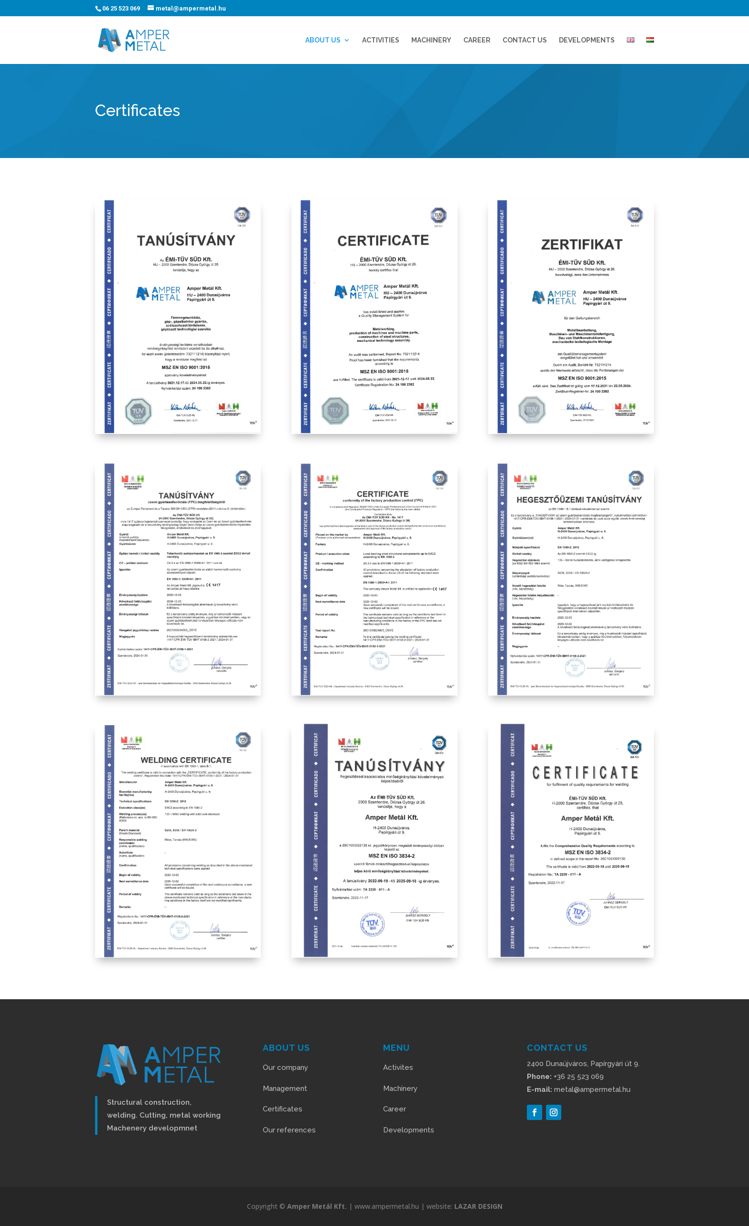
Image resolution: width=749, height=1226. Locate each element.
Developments (408, 1130)
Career (394, 1109)
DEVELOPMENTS (587, 40)
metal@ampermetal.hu (579, 1089)
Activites (398, 1067)
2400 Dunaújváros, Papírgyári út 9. (583, 1063)
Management (285, 1088)
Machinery (431, 40)
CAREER (477, 40)
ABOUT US (323, 40)
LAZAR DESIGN (478, 1206)
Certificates (282, 1109)
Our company (285, 1067)
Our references (289, 1130)
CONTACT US (525, 40)
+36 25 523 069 (565, 1076)
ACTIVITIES (380, 40)
